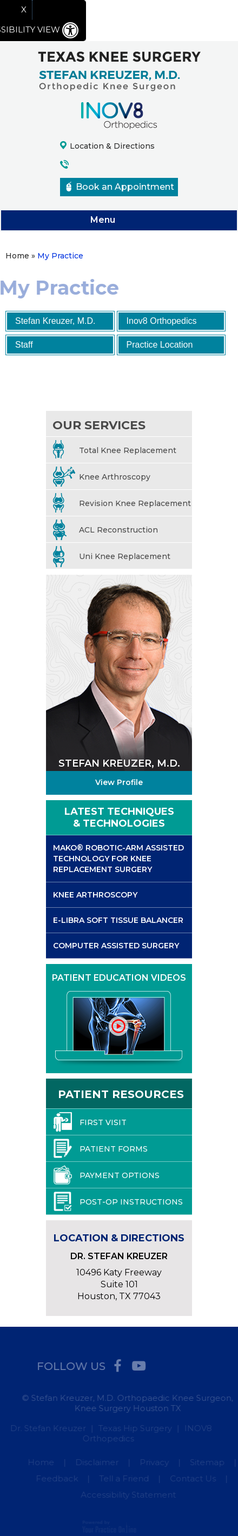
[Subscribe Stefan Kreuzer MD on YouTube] (135, 1364)
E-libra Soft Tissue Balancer (118, 920)
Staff (24, 344)
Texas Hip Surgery (133, 1428)
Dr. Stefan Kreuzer (46, 1428)
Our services (99, 425)
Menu (116, 220)
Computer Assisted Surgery (116, 945)
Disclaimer (98, 1462)
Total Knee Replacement (114, 450)
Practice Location (160, 344)
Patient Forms (101, 1148)
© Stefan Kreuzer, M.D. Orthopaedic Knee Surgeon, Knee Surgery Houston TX (129, 1403)
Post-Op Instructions (118, 1201)
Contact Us (194, 1478)
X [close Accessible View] (24, 9)
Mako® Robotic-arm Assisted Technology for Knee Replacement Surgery (118, 858)
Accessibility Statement (129, 1495)
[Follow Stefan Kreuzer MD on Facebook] (114, 1364)
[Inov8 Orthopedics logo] (119, 115)
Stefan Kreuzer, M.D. (55, 320)
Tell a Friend (125, 1478)
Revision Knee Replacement (122, 503)
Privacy (155, 1462)
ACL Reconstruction (105, 530)
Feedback (58, 1478)
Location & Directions (112, 146)
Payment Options (107, 1175)
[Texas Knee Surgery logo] (119, 70)
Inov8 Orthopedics (162, 320)
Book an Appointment (120, 187)
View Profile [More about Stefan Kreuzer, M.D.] (119, 782)
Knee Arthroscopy (101, 477)
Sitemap (208, 1462)
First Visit (90, 1122)
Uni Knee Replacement (111, 556)
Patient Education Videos (119, 978)
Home (42, 1462)
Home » (20, 256)
